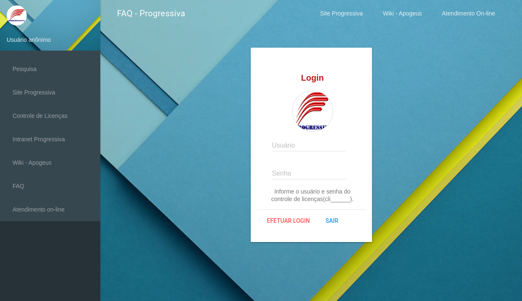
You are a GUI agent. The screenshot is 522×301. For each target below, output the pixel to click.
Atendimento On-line (468, 13)
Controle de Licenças (40, 115)
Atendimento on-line (39, 209)
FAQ (18, 186)
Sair (331, 220)
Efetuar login (288, 220)
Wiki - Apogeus (402, 13)
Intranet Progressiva (39, 139)
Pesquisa (25, 69)
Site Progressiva (341, 13)
